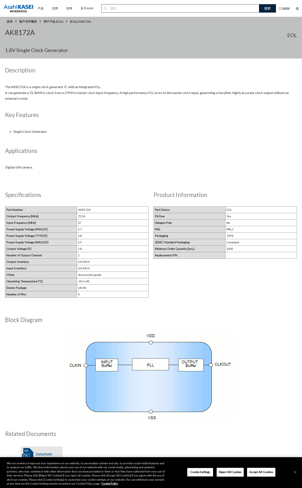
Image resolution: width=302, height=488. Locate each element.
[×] (295, 472)
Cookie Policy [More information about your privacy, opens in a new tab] (109, 483)
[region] (151, 472)
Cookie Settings (200, 472)
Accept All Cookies (261, 472)
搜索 (267, 8)
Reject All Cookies (230, 472)
